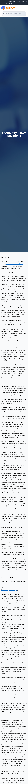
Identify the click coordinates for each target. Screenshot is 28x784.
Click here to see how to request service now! (14, 361)
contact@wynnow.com (20, 1)
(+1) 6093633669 (6, 1)
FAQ (16, 3)
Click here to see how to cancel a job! (15, 527)
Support (20, 3)
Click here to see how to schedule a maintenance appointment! (13, 378)
